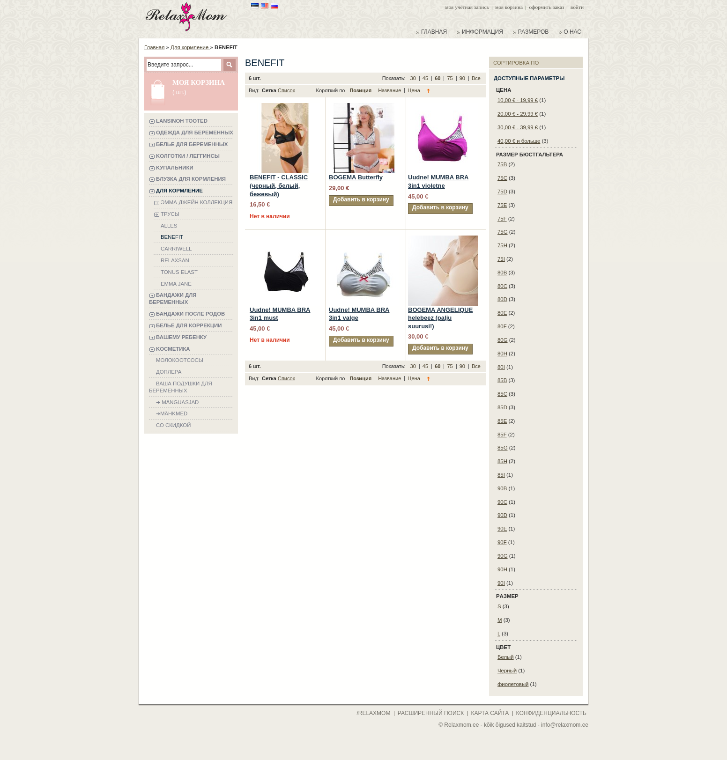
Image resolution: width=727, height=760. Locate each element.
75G (502, 232)
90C (502, 502)
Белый (505, 657)
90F (502, 542)
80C (502, 286)
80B (502, 272)
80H (502, 353)
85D (502, 407)
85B (502, 380)
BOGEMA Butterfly (356, 177)
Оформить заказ (546, 7)
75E (502, 205)
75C (502, 178)
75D (502, 191)
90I (501, 583)
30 (413, 78)
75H (502, 245)
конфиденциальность (551, 713)
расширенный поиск (431, 713)
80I (501, 367)
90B (502, 488)
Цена (414, 90)
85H (502, 461)
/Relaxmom (372, 713)
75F (502, 218)
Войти (577, 7)
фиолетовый (512, 684)
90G (502, 556)
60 (438, 78)
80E (502, 313)
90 (463, 78)
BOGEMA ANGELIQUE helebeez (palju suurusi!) (440, 318)
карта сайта (490, 713)
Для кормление (190, 47)
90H (502, 569)
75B (502, 164)
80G (502, 340)
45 (426, 78)
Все (476, 78)
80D (502, 299)
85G (502, 447)
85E (502, 421)
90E (502, 528)
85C (502, 394)
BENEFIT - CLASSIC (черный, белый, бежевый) (279, 185)
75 (450, 78)
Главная (154, 47)
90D (502, 515)
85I (501, 475)
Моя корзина (509, 7)
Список (286, 90)
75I (501, 259)
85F (502, 434)
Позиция (361, 90)
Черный (507, 670)
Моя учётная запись (467, 7)
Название (390, 90)
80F (502, 326)
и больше (518, 141)
